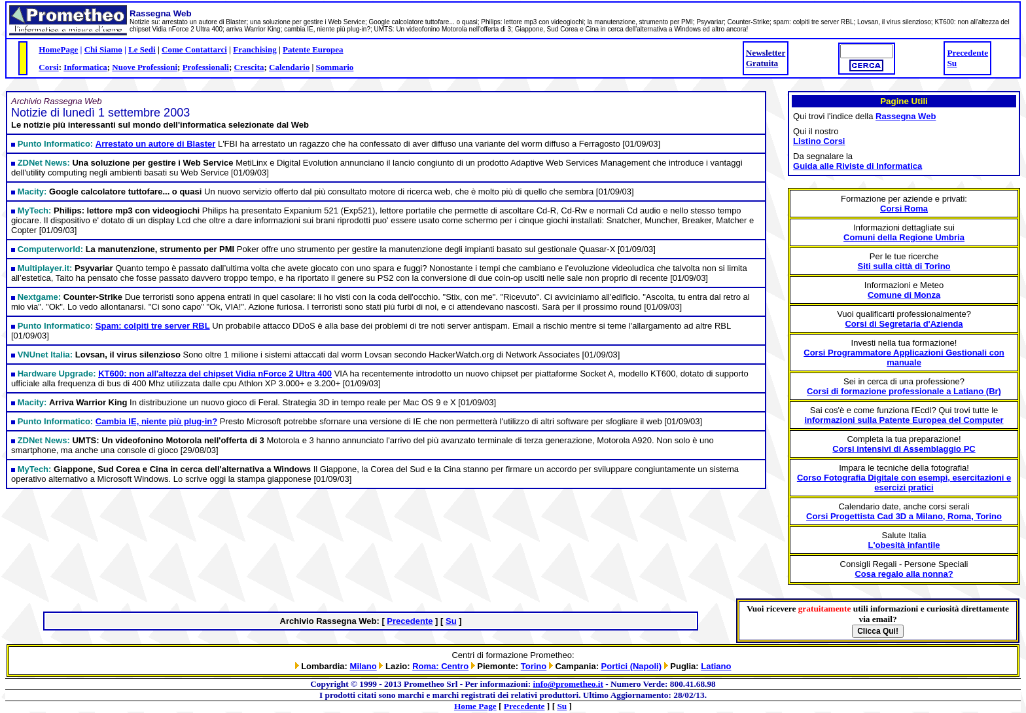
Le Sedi (142, 49)
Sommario (335, 67)
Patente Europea (313, 49)
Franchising (254, 49)
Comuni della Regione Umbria (903, 237)
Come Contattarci (194, 49)
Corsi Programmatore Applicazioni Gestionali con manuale (904, 357)
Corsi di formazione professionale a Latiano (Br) (904, 391)
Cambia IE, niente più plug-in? (156, 421)
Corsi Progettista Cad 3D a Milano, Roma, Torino (904, 516)
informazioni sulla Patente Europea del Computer (903, 420)
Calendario (289, 67)
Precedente (967, 53)
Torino (533, 666)
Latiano (716, 666)
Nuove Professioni (144, 67)
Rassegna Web (906, 116)
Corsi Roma (904, 208)
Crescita (249, 67)
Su (952, 63)
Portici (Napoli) (631, 666)
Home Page (475, 706)
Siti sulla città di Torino (903, 266)
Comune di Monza (904, 295)
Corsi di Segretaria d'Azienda (904, 324)
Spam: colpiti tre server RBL (153, 326)
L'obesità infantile (904, 545)
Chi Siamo (103, 49)
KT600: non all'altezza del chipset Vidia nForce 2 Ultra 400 (215, 373)
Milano (363, 666)
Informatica (85, 67)
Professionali (206, 67)
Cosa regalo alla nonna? (904, 574)
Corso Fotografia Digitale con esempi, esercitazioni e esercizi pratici (904, 482)
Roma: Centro (440, 666)
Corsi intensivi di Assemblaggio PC (903, 449)
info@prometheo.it (568, 684)
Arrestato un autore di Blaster (156, 144)
